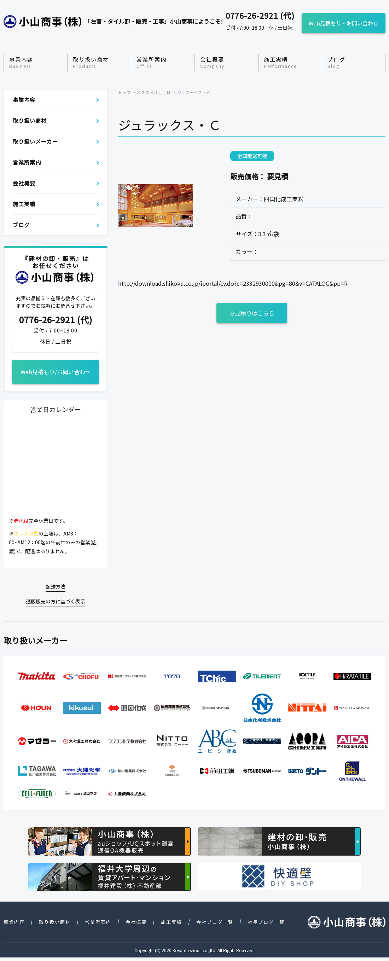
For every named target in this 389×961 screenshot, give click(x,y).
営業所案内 (152, 62)
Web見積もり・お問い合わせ (343, 23)
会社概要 (212, 62)
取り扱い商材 (91, 62)
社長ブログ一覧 (266, 922)
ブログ (336, 62)
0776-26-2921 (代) (55, 320)
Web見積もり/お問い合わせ (56, 371)
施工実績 (280, 62)
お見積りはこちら (251, 313)
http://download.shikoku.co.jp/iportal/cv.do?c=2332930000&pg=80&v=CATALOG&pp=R (233, 283)
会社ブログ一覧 (214, 922)
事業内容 (21, 62)
